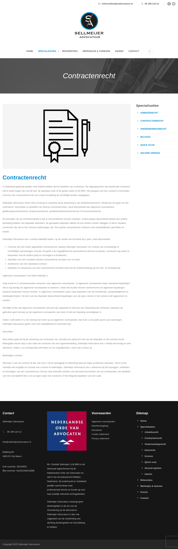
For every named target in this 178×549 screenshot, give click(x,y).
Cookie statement (100, 434)
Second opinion (150, 153)
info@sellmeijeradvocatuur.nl (117, 3)
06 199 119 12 (152, 3)
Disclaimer (97, 430)
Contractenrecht (152, 121)
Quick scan (147, 145)
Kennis (119, 51)
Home (29, 51)
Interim (148, 474)
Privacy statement (100, 438)
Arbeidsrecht (149, 112)
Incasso (145, 137)
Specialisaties (47, 51)
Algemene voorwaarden (103, 421)
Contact (133, 51)
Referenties (70, 51)
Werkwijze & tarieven (96, 51)
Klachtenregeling (100, 426)
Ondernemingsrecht (153, 129)
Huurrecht (150, 450)
